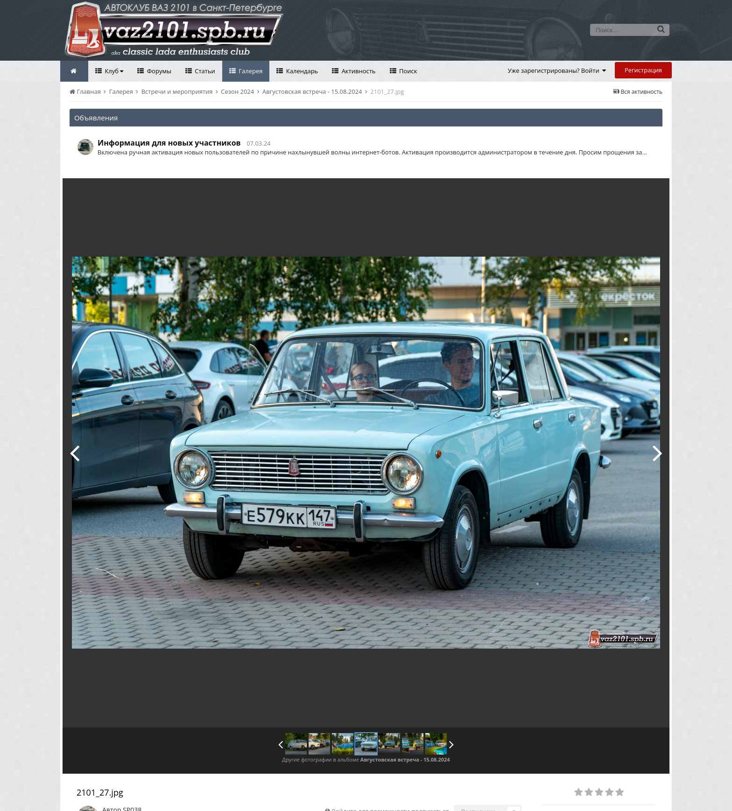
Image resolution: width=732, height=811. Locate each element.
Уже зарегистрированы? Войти (557, 70)
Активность (357, 71)
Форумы (158, 71)
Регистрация (643, 70)
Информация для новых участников (169, 143)
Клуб (113, 71)
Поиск (407, 71)
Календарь (301, 71)
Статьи (204, 71)
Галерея (250, 71)
